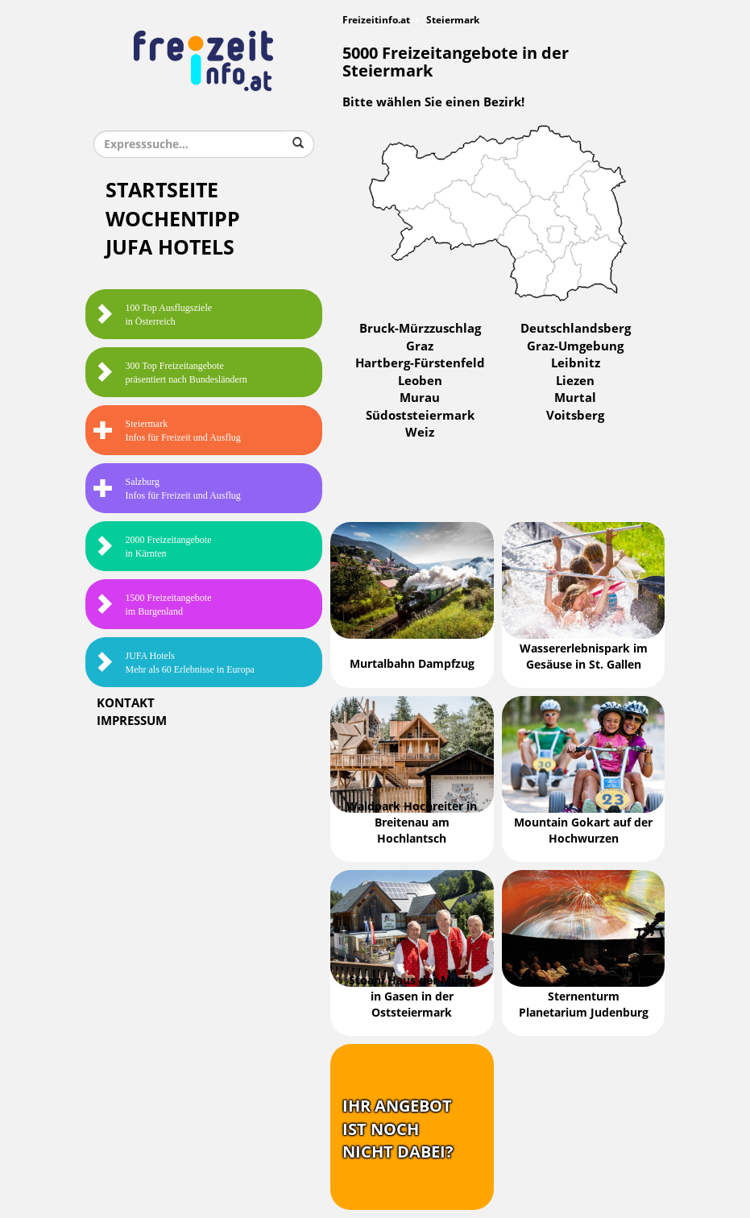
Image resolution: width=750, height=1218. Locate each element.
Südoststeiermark (420, 415)
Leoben (420, 381)
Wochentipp (173, 219)
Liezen (575, 381)
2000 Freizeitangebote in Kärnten (152, 546)
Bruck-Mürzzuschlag (420, 328)
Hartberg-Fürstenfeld (420, 363)
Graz (419, 346)
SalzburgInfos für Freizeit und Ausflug (167, 488)
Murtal (575, 398)
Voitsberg (575, 415)
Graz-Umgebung (575, 346)
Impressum (132, 721)
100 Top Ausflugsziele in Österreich (153, 314)
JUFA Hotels (170, 247)
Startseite (162, 190)
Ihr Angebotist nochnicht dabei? (398, 1129)
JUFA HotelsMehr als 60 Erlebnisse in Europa (174, 662)
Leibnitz (575, 363)
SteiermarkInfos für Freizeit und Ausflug (167, 430)
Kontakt (126, 703)
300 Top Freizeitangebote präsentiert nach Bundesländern (170, 372)
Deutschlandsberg (575, 328)
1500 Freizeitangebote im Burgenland (152, 604)
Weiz (419, 432)
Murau (420, 398)
